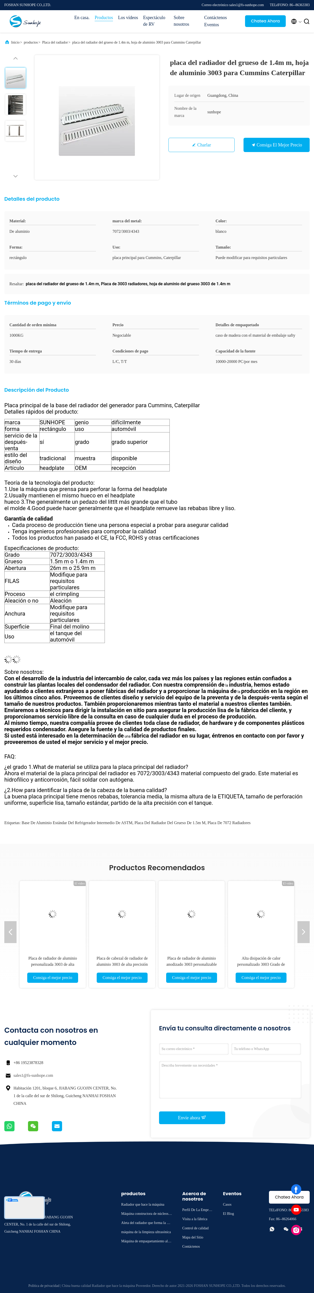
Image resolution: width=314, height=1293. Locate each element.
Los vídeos (128, 17)
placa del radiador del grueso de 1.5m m (169, 823)
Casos (227, 1204)
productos (31, 42)
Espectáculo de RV (154, 21)
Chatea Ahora (265, 21)
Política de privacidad (43, 1286)
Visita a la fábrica (194, 1219)
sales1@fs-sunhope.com (33, 1075)
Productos (104, 17)
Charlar (204, 144)
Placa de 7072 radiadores (228, 823)
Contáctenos (215, 17)
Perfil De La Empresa (196, 1210)
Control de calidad (195, 1228)
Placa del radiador (55, 42)
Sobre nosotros (181, 21)
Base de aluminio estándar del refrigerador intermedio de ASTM (77, 823)
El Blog (228, 1214)
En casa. (82, 17)
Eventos (211, 24)
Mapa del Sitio (192, 1237)
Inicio (15, 42)
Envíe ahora (192, 1117)
